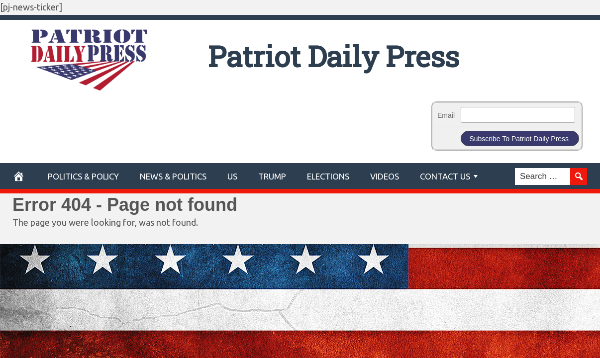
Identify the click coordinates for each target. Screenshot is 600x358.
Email (446, 115)
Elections (328, 176)
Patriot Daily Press (333, 56)
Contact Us (445, 176)
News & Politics (173, 176)
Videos (384, 176)
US (232, 176)
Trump (272, 176)
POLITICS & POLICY (83, 176)
